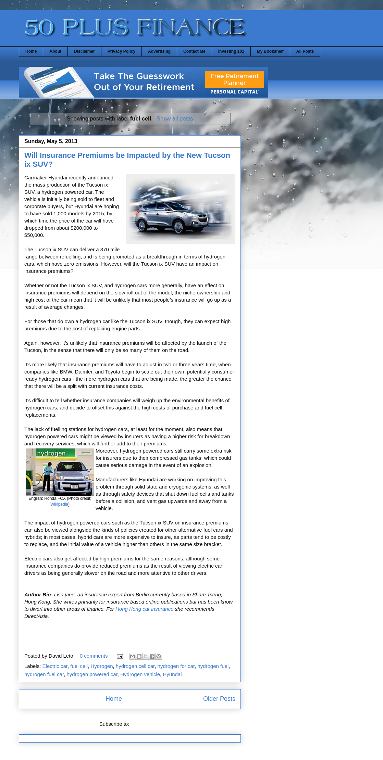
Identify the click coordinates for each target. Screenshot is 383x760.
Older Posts (219, 698)
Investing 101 (231, 51)
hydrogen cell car (135, 666)
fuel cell (79, 666)
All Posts (305, 51)
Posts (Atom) (146, 724)
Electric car (54, 666)
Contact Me (194, 51)
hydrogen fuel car (44, 674)
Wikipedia (59, 504)
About (55, 51)
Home (31, 51)
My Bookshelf (270, 51)
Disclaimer (84, 51)
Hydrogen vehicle (140, 674)
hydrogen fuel (212, 666)
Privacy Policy (121, 51)
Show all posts (175, 118)
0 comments (94, 656)
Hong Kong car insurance (144, 609)
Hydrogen (101, 666)
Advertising (159, 51)
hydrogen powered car (91, 674)
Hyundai (172, 674)
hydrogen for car (176, 666)
